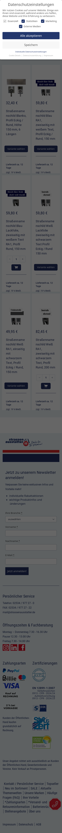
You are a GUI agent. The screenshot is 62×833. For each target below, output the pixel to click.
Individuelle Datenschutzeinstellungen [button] (31, 52)
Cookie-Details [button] (15, 55)
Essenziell (10, 21)
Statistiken (29, 21)
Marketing (49, 21)
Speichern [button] (31, 45)
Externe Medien (30, 26)
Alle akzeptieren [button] (31, 36)
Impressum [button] (48, 55)
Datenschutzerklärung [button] (32, 55)
